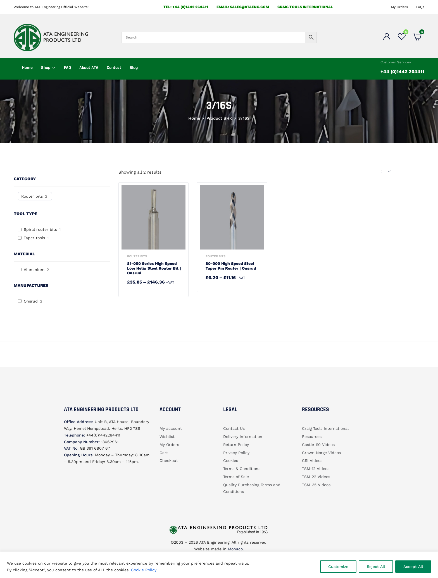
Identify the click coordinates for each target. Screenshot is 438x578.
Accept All (413, 566)
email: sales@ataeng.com (242, 7)
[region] (219, 564)
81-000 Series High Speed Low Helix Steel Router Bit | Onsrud (154, 268)
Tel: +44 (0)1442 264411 (185, 7)
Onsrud (31, 301)
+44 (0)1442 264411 (402, 71)
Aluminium (34, 269)
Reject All (376, 566)
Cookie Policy (143, 570)
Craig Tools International (305, 7)
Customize (338, 566)
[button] (417, 37)
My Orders (399, 7)
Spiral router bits (40, 229)
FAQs (420, 7)
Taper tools (34, 238)
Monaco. (235, 549)
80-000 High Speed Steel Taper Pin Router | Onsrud (231, 265)
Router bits (32, 196)
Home (194, 118)
